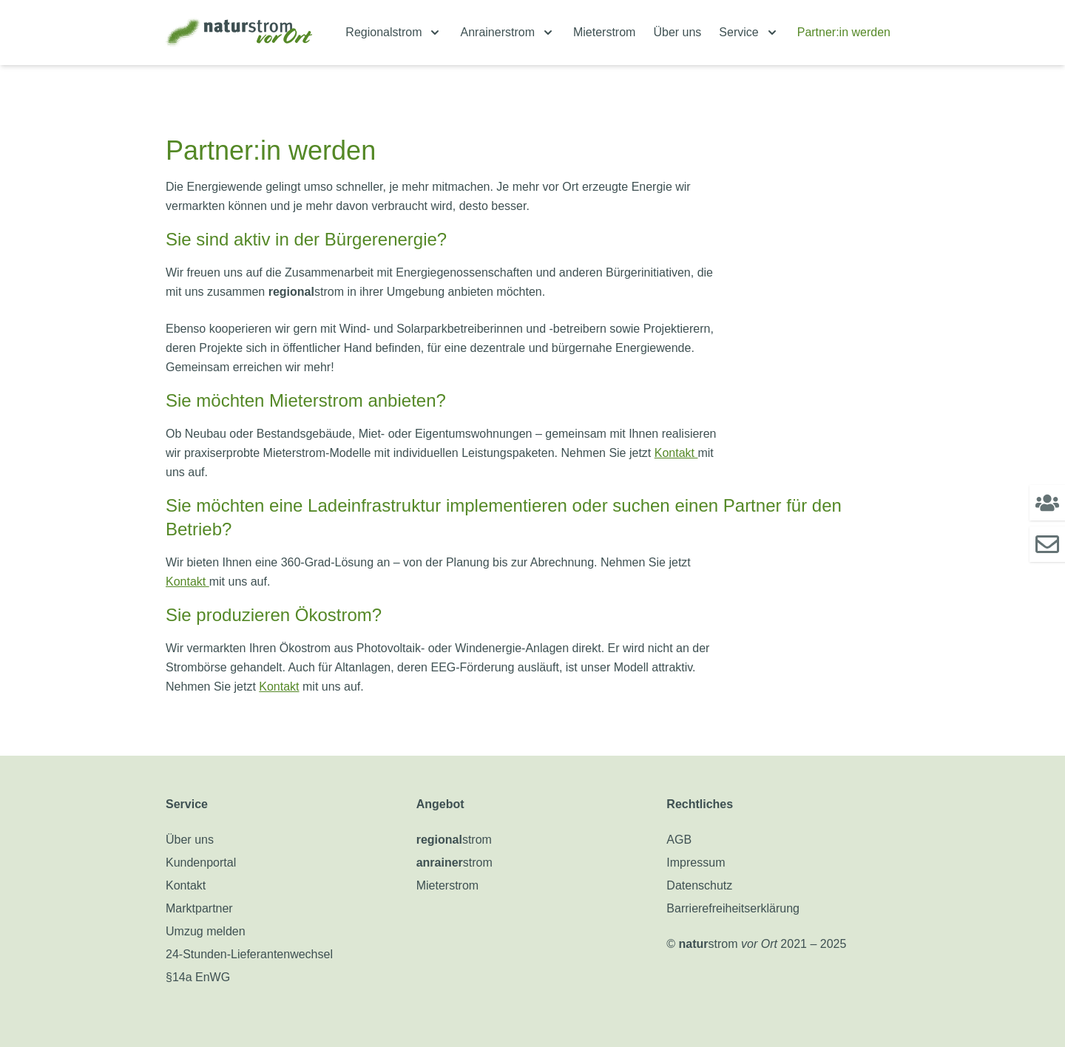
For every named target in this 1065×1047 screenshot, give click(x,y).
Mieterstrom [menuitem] (604, 32)
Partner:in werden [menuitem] (843, 32)
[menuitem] (394, 32)
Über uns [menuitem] (677, 32)
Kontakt (676, 453)
